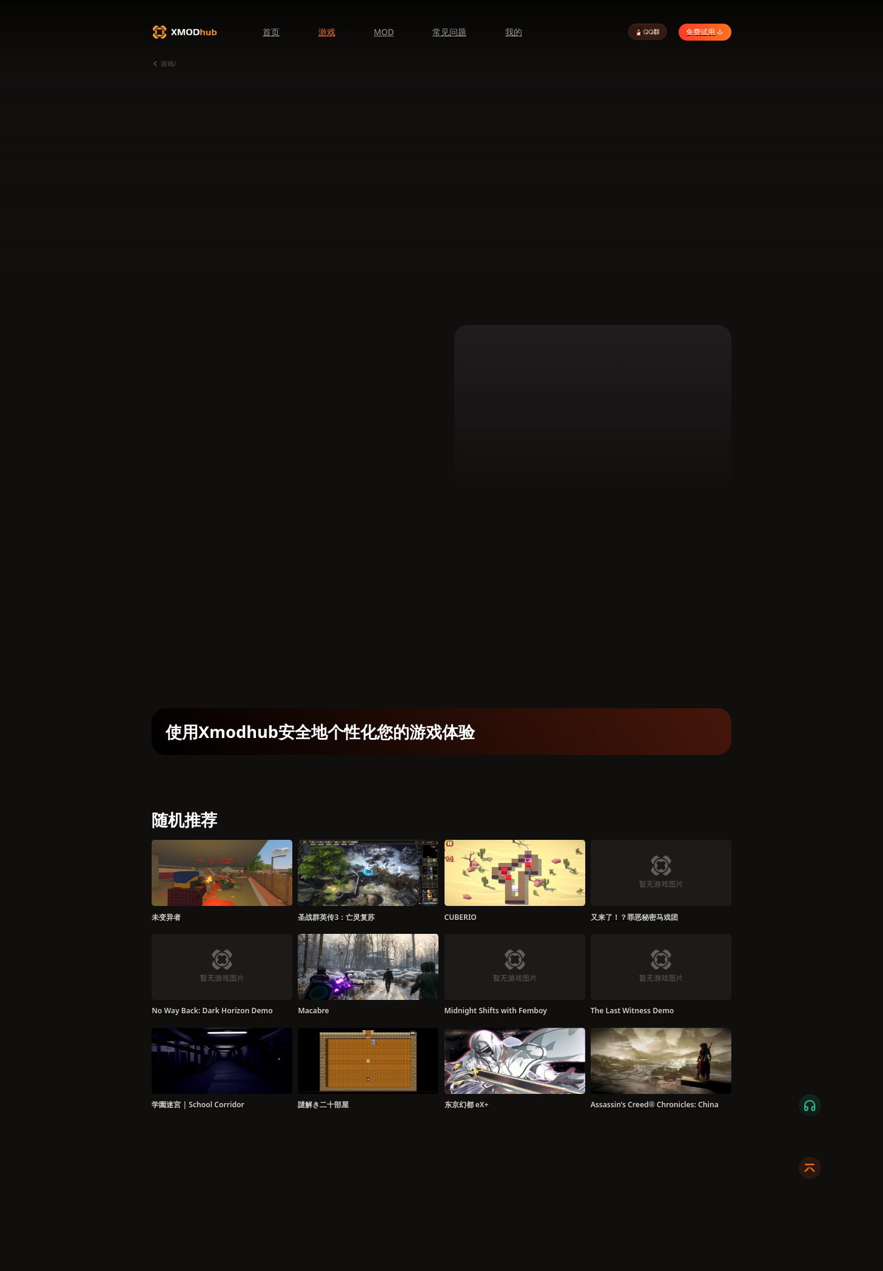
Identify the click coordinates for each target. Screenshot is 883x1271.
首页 (271, 32)
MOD (384, 32)
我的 (513, 32)
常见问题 (449, 32)
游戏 (326, 32)
